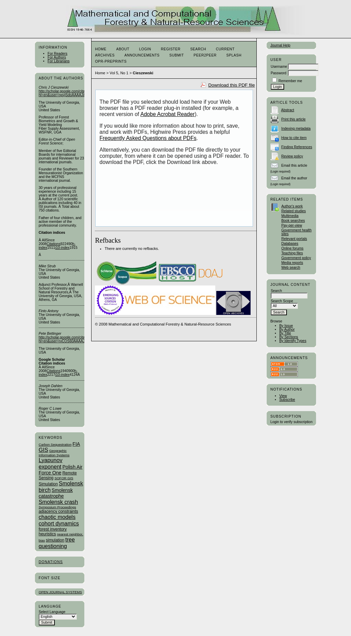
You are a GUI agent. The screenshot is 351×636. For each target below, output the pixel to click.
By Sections (288, 337)
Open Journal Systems (60, 592)
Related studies (293, 211)
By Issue (286, 326)
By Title (285, 333)
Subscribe (287, 400)
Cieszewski (143, 73)
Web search (290, 267)
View (283, 396)
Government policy (296, 258)
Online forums (292, 248)
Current (225, 49)
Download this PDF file (231, 85)
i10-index (62, 248)
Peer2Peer (205, 55)
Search (198, 49)
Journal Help (280, 45)
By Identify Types (292, 341)
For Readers (58, 53)
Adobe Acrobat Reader (167, 114)
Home (100, 49)
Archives (104, 55)
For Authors (57, 57)
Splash (233, 55)
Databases (290, 243)
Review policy (292, 156)
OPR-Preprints (110, 61)
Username (279, 66)
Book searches (293, 220)
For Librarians (59, 61)
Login (145, 49)
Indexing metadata (296, 128)
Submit (176, 55)
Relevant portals (294, 239)
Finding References (296, 147)
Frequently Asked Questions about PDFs (147, 138)
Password (279, 73)
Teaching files (292, 253)
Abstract (287, 110)
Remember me (290, 81)
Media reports (292, 263)
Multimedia (290, 216)
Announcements (142, 55)
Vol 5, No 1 (119, 73)
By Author (287, 329)
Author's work (292, 206)
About (122, 49)
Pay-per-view (291, 225)
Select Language (52, 612)
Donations (51, 562)
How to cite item (294, 138)
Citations (53, 244)
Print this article (293, 119)
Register (170, 49)
